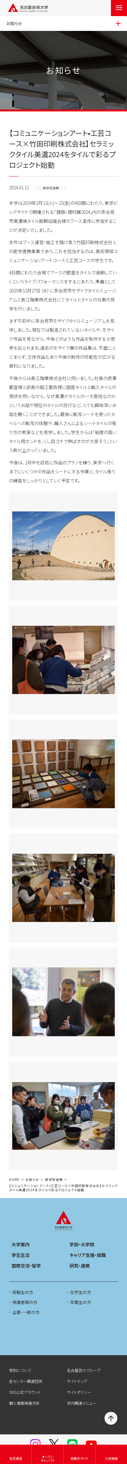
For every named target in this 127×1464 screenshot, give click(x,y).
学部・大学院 (81, 1244)
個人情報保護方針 (24, 1403)
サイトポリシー (79, 1392)
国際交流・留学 (26, 1265)
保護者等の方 (24, 1302)
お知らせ (32, 1180)
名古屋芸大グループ (83, 1370)
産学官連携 (54, 1180)
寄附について (20, 1370)
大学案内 (21, 1244)
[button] (63, 546)
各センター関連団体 (25, 1381)
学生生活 (21, 1255)
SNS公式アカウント (25, 1392)
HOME (14, 1180)
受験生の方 (22, 1292)
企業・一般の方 (26, 1312)
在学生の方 (80, 1292)
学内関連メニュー (81, 1403)
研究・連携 (79, 1265)
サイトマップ (77, 1381)
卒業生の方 (80, 1302)
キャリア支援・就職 (87, 1255)
